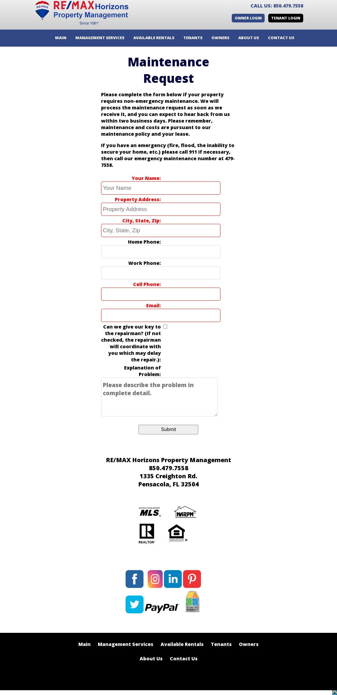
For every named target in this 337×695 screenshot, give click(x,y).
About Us (151, 658)
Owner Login (248, 18)
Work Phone (143, 263)
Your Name (145, 178)
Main (84, 644)
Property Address (137, 199)
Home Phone (143, 242)
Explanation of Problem (142, 371)
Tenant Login (285, 18)
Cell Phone (146, 284)
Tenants (221, 644)
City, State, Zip (140, 220)
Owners (249, 644)
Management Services (125, 644)
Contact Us (184, 658)
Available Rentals (182, 644)
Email (152, 305)
